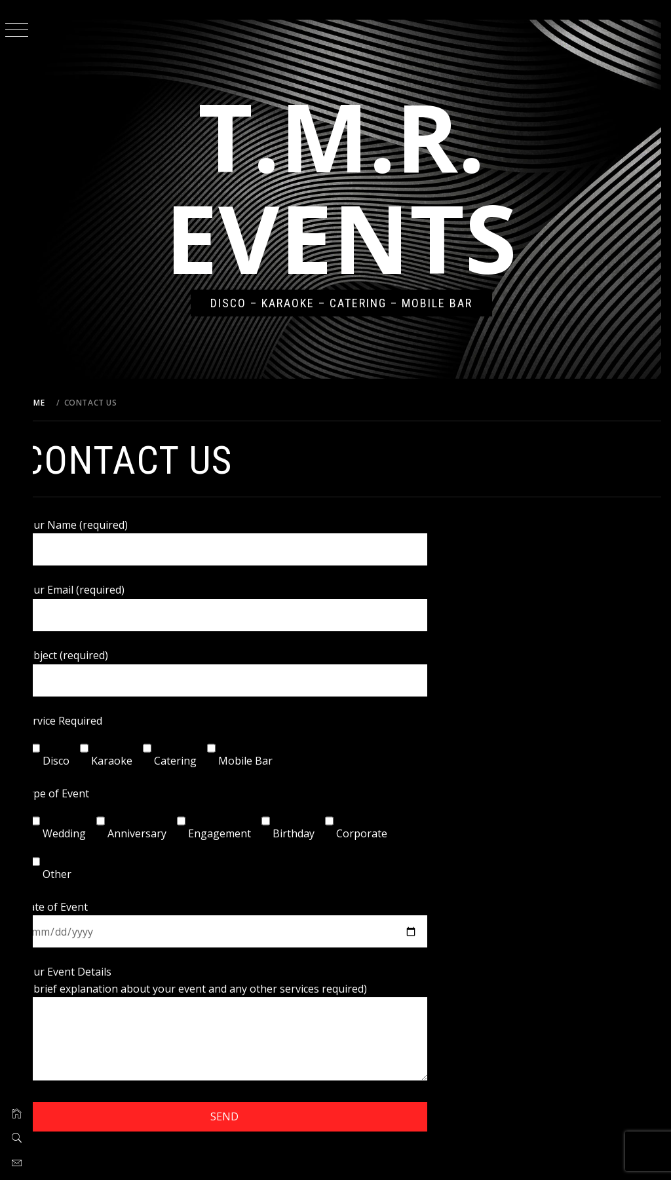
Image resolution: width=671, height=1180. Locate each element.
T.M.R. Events (352, 186)
